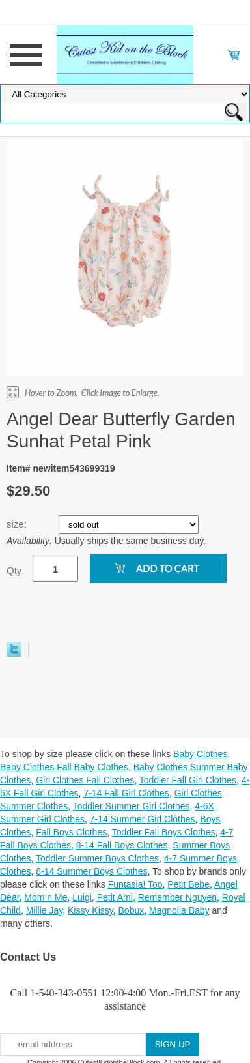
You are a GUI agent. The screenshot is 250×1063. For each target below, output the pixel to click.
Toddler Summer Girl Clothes (131, 806)
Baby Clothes (200, 754)
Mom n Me (45, 897)
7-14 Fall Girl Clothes (126, 793)
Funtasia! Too (135, 884)
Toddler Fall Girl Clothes (187, 780)
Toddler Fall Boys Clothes (163, 832)
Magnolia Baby (179, 910)
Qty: (16, 570)
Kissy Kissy (90, 910)
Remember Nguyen (177, 897)
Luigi (82, 897)
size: (18, 524)
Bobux (131, 910)
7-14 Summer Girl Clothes (142, 819)
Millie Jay (44, 910)
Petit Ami (115, 897)
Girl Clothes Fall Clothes (85, 780)
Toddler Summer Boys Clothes (97, 858)
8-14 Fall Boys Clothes (122, 845)
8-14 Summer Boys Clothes (91, 871)
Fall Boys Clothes (71, 832)
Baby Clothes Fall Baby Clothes (64, 767)
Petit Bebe (188, 884)
